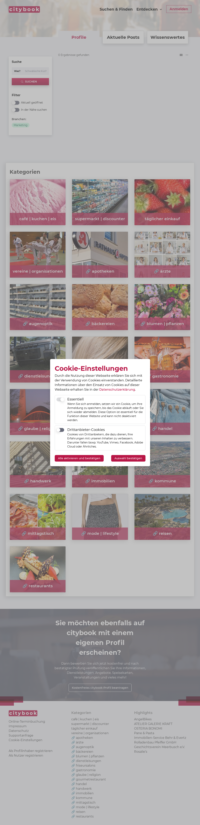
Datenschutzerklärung (117, 389)
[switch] (60, 399)
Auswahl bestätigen (128, 458)
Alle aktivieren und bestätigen (79, 458)
